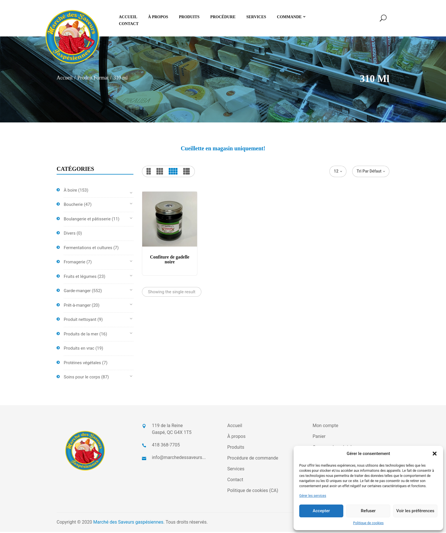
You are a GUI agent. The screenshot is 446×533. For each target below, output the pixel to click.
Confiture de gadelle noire (169, 261)
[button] (434, 453)
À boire (70, 191)
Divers (69, 234)
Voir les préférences (415, 510)
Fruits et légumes (80, 277)
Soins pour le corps (82, 378)
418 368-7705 (166, 446)
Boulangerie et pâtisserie (87, 220)
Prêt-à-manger (77, 306)
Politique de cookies (368, 523)
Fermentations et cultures (88, 248)
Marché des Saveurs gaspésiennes (128, 523)
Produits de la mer (81, 335)
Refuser (368, 510)
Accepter (321, 510)
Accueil (65, 79)
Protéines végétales (82, 363)
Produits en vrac (79, 349)
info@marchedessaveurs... (179, 458)
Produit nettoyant (80, 320)
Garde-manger (77, 292)
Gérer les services (312, 496)
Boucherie (73, 205)
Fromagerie (74, 263)
